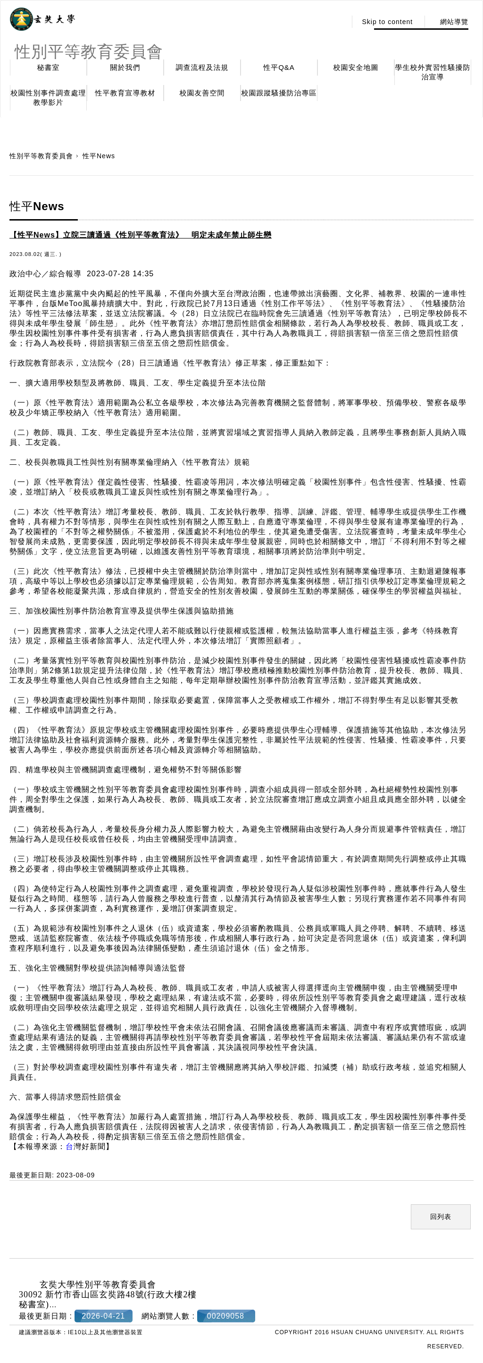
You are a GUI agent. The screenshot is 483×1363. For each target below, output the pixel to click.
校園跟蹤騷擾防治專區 (279, 93)
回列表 (440, 1216)
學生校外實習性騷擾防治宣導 (433, 72)
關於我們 (125, 67)
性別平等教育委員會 (41, 156)
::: (337, 22)
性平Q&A (279, 67)
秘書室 (48, 67)
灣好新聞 (86, 1146)
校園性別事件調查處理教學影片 (48, 97)
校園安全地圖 (356, 67)
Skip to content (387, 22)
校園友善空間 (202, 93)
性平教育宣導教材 (125, 93)
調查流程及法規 (202, 67)
